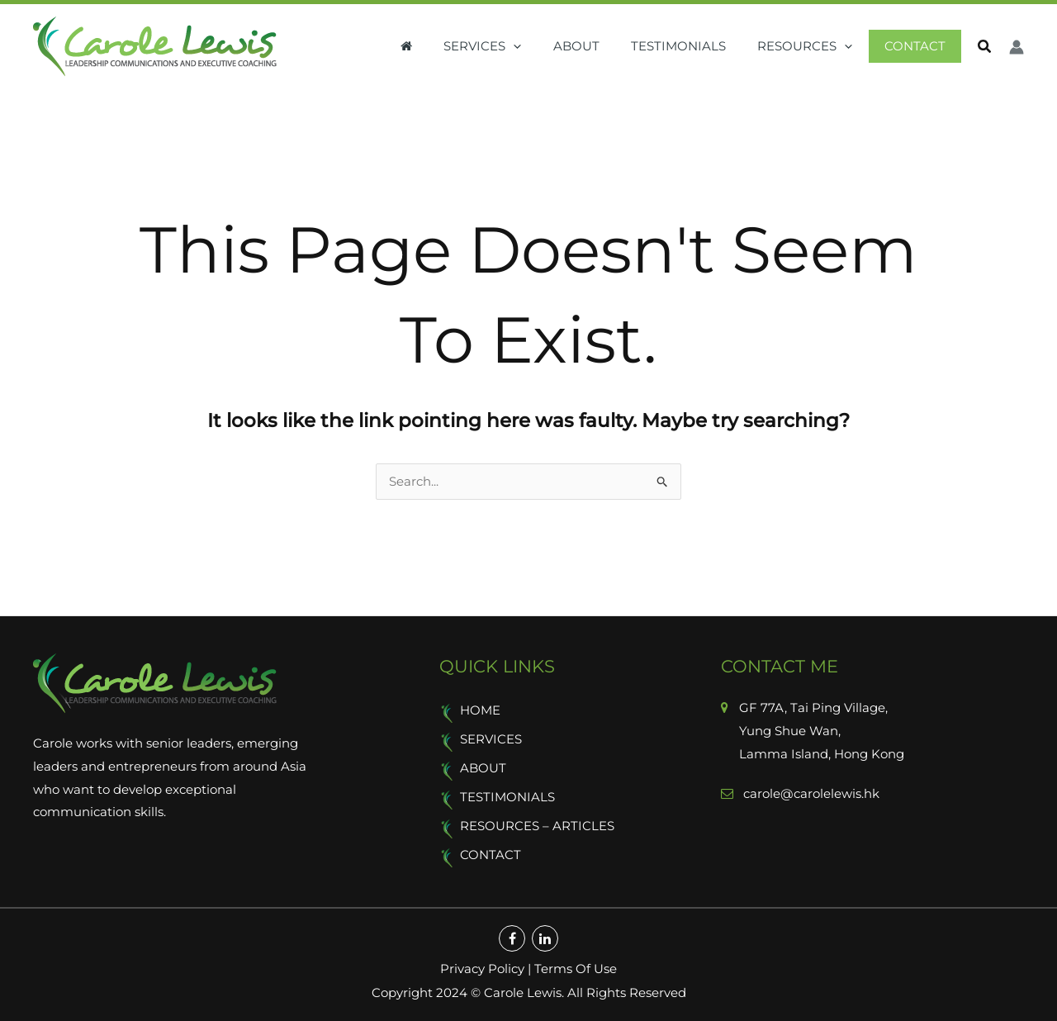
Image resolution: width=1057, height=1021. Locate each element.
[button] (985, 49)
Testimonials (695, 47)
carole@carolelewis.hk (809, 794)
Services (513, 47)
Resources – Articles (537, 827)
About (600, 47)
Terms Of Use (575, 969)
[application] (544, 47)
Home (480, 711)
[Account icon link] (1016, 47)
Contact (918, 47)
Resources (815, 47)
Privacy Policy (482, 969)
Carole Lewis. (522, 992)
